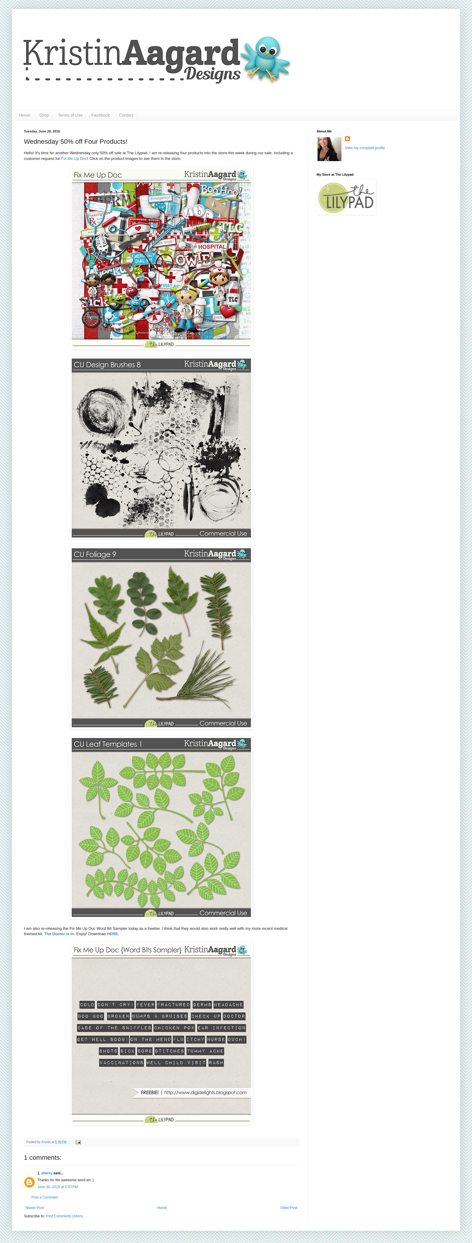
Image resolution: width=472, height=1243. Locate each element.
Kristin (46, 1142)
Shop (44, 115)
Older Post (288, 1208)
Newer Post (34, 1208)
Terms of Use (70, 115)
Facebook (101, 115)
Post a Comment (44, 1197)
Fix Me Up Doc (74, 158)
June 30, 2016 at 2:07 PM (57, 1187)
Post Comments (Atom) (64, 1216)
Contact (126, 115)
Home (24, 115)
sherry (46, 1173)
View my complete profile (365, 148)
